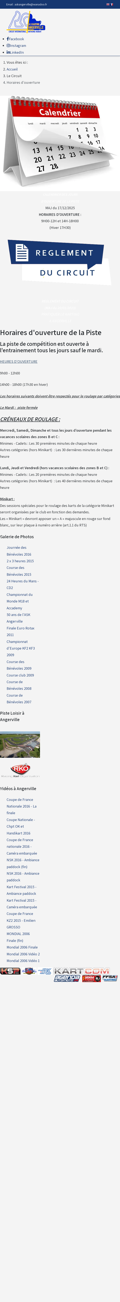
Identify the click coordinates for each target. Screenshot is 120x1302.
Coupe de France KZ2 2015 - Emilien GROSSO (21, 920)
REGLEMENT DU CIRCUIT (60, 301)
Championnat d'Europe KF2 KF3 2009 (21, 648)
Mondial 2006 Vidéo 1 (23, 960)
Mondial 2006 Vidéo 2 (23, 954)
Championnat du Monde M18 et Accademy (20, 601)
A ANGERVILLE (60, 320)
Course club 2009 (20, 675)
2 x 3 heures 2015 (20, 561)
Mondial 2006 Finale (22, 947)
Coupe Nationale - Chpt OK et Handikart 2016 (21, 826)
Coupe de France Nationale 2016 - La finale (21, 806)
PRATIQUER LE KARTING (60, 314)
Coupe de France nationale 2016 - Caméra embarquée (22, 846)
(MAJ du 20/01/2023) (60, 307)
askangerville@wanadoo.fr (31, 4)
